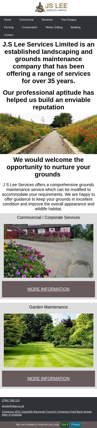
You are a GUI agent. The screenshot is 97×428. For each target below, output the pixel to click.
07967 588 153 (11, 400)
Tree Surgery (69, 19)
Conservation (29, 27)
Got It (64, 424)
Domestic (47, 19)
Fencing (9, 27)
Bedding (75, 27)
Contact (8, 35)
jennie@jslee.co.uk (13, 406)
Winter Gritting (54, 27)
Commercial (26, 19)
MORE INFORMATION (48, 289)
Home (7, 19)
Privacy (75, 424)
